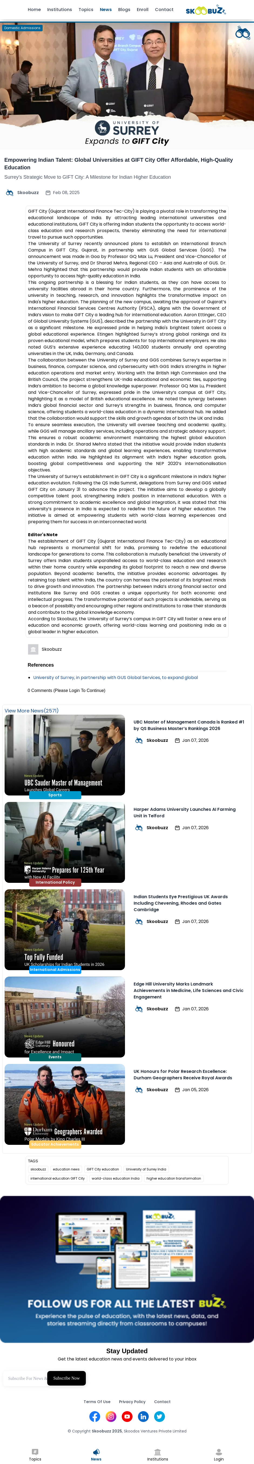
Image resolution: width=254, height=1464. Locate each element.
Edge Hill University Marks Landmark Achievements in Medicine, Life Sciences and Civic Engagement (188, 990)
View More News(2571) (32, 710)
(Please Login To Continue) (79, 690)
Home (34, 9)
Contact (164, 9)
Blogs (124, 9)
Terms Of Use (97, 1401)
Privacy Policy (132, 1401)
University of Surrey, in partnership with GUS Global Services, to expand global (115, 677)
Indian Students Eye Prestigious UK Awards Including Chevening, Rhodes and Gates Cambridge (181, 903)
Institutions (59, 9)
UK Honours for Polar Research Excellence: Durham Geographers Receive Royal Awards (183, 1074)
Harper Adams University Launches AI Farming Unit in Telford (185, 812)
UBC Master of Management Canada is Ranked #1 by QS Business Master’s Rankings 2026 (189, 725)
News (106, 9)
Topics (86, 9)
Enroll (142, 9)
